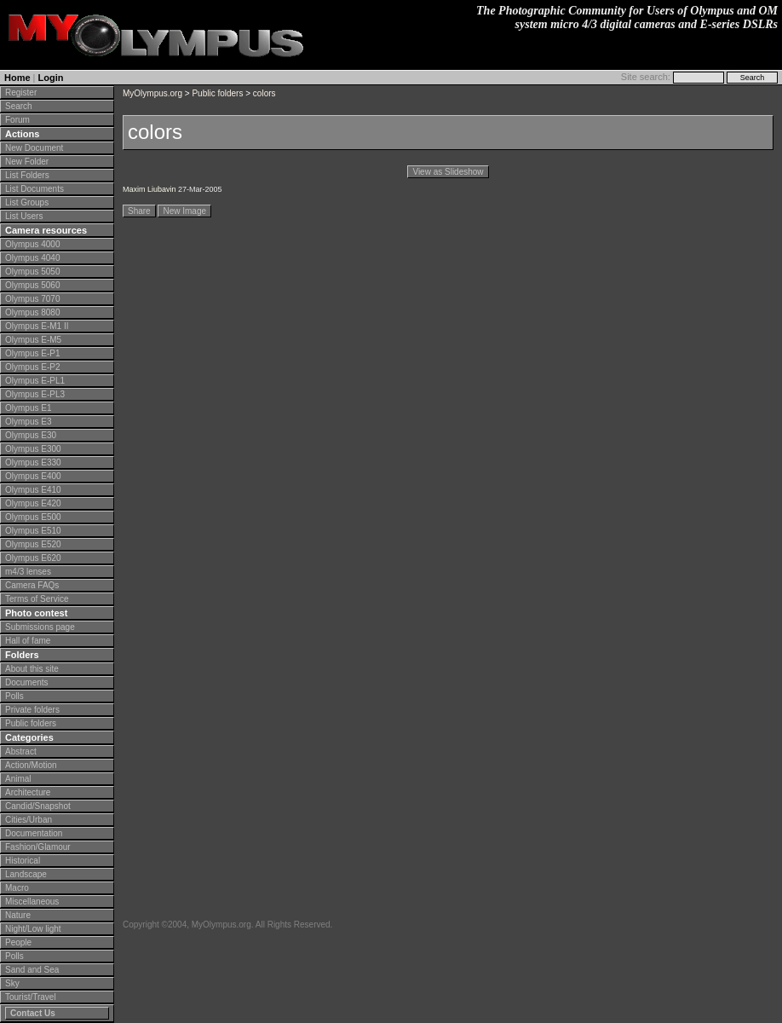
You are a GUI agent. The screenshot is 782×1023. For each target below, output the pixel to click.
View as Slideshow (447, 171)
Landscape (26, 874)
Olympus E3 (28, 421)
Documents (27, 682)
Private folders (32, 709)
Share (139, 211)
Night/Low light (33, 928)
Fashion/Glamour (38, 847)
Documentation (33, 833)
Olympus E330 (33, 462)
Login (51, 77)
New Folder (27, 161)
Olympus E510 (33, 530)
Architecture (27, 792)
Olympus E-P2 (32, 367)
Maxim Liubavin (149, 189)
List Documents (34, 189)
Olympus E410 (33, 489)
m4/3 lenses (28, 571)
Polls (14, 696)
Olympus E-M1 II (36, 326)
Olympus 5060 (32, 285)
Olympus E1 (28, 408)
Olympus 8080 (32, 312)
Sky (12, 983)
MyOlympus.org (152, 93)
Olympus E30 (30, 435)
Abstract (21, 751)
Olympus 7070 (32, 298)
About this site (32, 668)
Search (18, 106)
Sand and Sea (32, 969)
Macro (17, 888)
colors (264, 93)
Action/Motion (31, 765)
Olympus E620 (33, 558)
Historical (22, 860)
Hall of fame (27, 640)
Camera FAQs (32, 585)
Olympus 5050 (32, 271)
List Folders (27, 175)
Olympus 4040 (32, 258)
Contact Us (32, 1013)
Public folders (30, 723)
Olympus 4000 (32, 244)
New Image (184, 211)
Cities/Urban (28, 819)
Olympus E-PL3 (35, 394)
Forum (17, 119)
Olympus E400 (33, 476)
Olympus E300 (33, 449)
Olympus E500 (33, 517)
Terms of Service (36, 599)
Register (21, 92)
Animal (18, 778)
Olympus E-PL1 (35, 380)
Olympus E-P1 (32, 353)
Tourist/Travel (30, 997)
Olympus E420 (33, 503)
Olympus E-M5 (33, 339)
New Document (34, 148)
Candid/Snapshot (38, 806)
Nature (18, 915)
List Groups (27, 202)
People (18, 942)
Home (17, 77)
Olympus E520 (33, 544)
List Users (24, 216)
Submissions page (40, 627)
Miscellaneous (32, 901)
